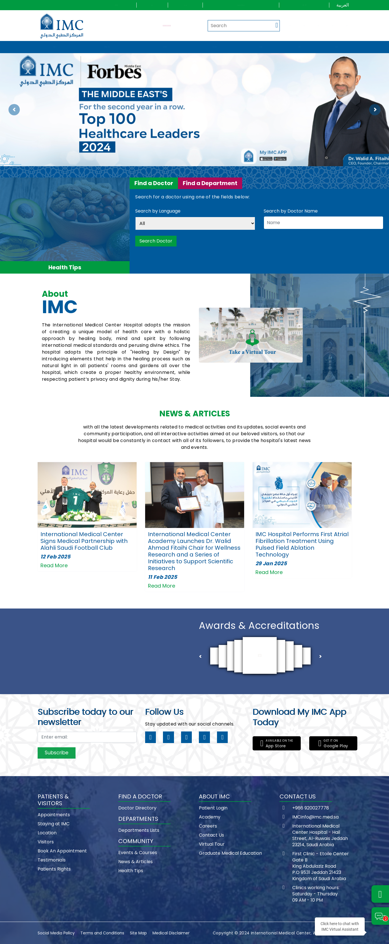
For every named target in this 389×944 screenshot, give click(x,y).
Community (260, 47)
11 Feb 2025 (162, 577)
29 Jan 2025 (271, 563)
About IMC (55, 47)
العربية (342, 5)
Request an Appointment (166, 25)
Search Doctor (155, 241)
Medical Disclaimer (171, 933)
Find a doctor (164, 47)
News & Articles (135, 861)
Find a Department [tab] (210, 183)
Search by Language (157, 211)
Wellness (336, 47)
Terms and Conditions (102, 933)
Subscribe (56, 752)
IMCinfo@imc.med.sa (315, 817)
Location (47, 833)
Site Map (138, 933)
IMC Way (299, 47)
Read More (54, 565)
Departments (214, 47)
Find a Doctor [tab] (153, 183)
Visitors (46, 842)
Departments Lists (138, 830)
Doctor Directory (137, 808)
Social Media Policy (56, 933)
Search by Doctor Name (291, 211)
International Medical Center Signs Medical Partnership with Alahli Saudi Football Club (84, 541)
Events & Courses (137, 852)
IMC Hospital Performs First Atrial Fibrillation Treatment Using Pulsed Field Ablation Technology (302, 544)
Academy (209, 817)
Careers (208, 826)
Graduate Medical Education (230, 853)
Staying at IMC (54, 823)
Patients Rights (54, 869)
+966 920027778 (310, 808)
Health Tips (130, 870)
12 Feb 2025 (55, 556)
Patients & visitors (107, 47)
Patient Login (213, 808)
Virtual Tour (212, 844)
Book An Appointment (62, 851)
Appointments (54, 814)
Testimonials (52, 860)
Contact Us (211, 835)
